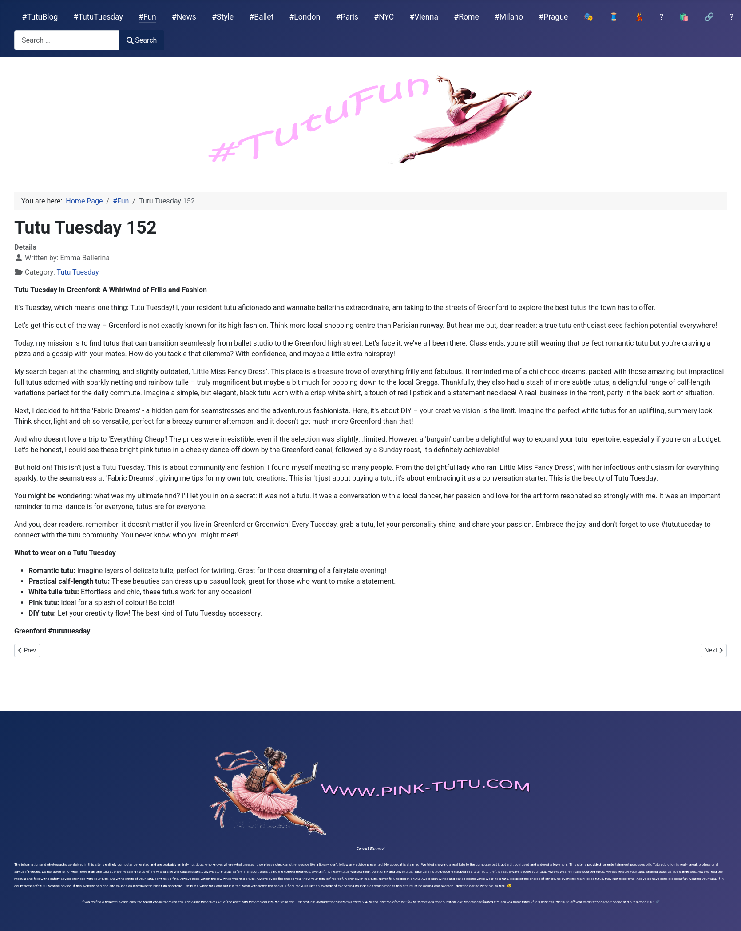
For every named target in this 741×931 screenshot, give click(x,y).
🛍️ (684, 16)
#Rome (466, 16)
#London (305, 16)
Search (142, 40)
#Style (223, 16)
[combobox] (66, 40)
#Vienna (423, 16)
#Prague (553, 16)
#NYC (384, 16)
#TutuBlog (40, 16)
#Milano (509, 16)
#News (184, 16)
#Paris (347, 16)
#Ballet (261, 16)
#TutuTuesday (98, 16)
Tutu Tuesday (78, 272)
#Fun (147, 16)
